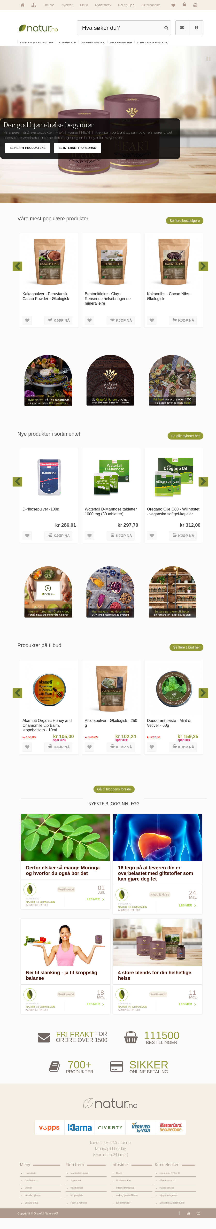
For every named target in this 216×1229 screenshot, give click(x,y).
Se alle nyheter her (185, 447)
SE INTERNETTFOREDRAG (77, 159)
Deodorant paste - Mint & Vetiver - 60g (169, 733)
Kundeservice (167, 1198)
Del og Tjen (126, 5)
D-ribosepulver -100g (41, 520)
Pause (208, 70)
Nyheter (67, 5)
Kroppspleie (76, 1206)
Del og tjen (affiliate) (127, 1206)
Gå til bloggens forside (114, 800)
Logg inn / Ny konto (170, 1184)
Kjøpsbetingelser (168, 1206)
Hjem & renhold (78, 1213)
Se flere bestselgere (185, 231)
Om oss (49, 5)
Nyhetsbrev (103, 5)
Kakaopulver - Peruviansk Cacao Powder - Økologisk (46, 306)
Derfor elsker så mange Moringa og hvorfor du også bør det (63, 881)
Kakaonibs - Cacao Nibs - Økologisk (169, 306)
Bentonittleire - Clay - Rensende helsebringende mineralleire (108, 309)
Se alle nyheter (33, 1206)
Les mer (93, 910)
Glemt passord (167, 1191)
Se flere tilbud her (186, 658)
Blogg (119, 1184)
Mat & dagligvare (79, 1184)
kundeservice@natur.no (110, 1153)
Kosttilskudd (77, 1198)
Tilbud (84, 5)
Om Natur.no (31, 1191)
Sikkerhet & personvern (172, 1213)
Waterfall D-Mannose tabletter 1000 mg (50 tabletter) (111, 522)
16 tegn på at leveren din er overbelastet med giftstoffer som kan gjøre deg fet (155, 884)
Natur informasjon (40, 912)
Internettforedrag (125, 1198)
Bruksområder (123, 1191)
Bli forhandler (150, 5)
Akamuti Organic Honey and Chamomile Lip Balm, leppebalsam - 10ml (47, 736)
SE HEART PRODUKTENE (28, 159)
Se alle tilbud (32, 1213)
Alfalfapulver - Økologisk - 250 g (111, 733)
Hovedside (30, 1184)
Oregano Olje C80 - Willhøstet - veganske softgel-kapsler (173, 522)
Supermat (75, 1191)
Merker (28, 1198)
